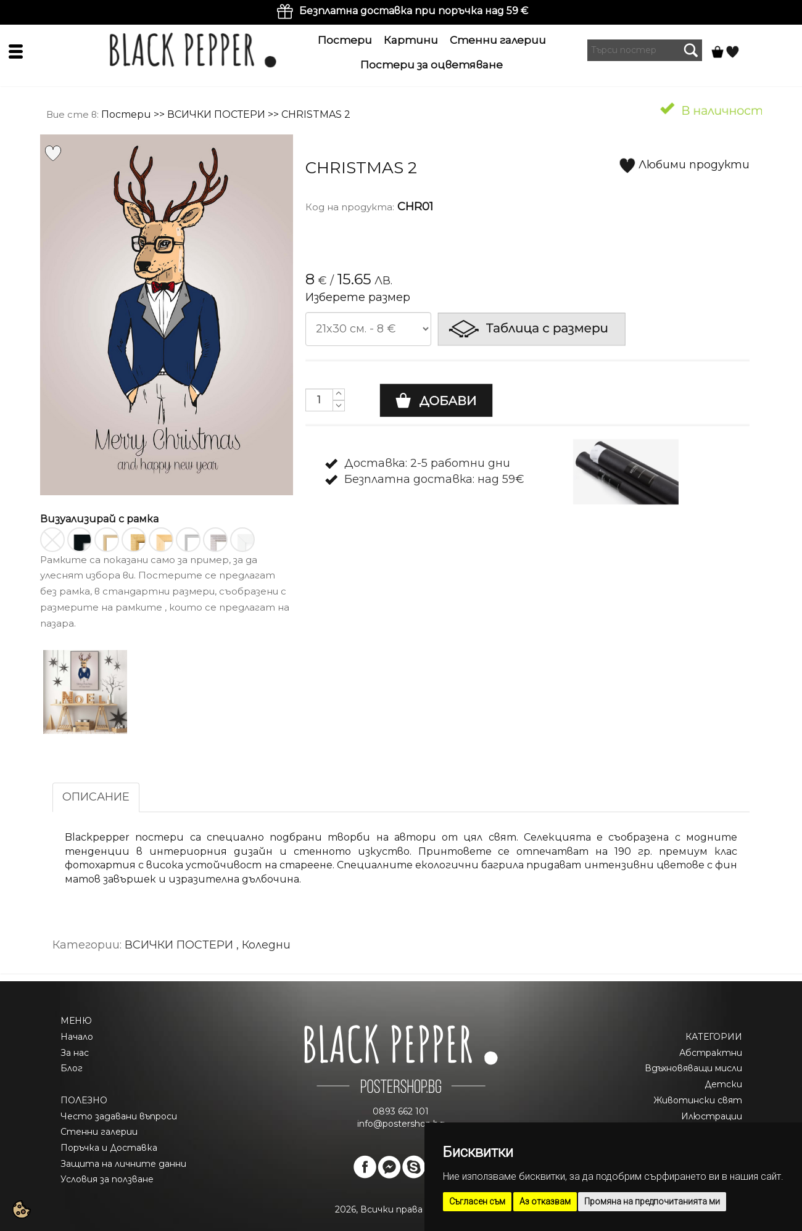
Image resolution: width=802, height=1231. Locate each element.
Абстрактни (710, 1052)
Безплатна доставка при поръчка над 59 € (413, 11)
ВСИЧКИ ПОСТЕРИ (216, 114)
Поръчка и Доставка (108, 1147)
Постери (345, 40)
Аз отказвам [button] (545, 1201)
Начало (76, 1036)
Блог (71, 1068)
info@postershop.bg (401, 1123)
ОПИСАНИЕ (96, 797)
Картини (411, 40)
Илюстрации (711, 1116)
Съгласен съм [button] (477, 1201)
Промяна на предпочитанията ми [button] (652, 1201)
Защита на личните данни (123, 1163)
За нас (74, 1052)
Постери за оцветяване (431, 65)
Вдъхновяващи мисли (693, 1068)
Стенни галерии (498, 40)
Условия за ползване (107, 1179)
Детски (723, 1084)
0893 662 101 (401, 1111)
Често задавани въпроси (118, 1116)
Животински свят (697, 1100)
